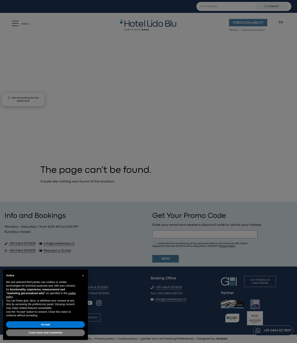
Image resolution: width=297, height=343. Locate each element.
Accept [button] (45, 324)
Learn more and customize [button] (45, 332)
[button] (83, 276)
